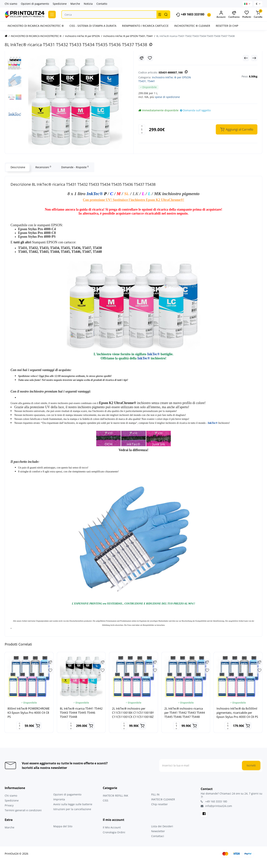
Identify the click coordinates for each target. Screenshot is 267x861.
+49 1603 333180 (190, 14)
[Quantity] (141, 129)
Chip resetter (159, 804)
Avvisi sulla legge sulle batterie (72, 804)
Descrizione (17, 167)
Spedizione (60, 3)
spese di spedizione (167, 97)
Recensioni (43, 167)
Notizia (88, 3)
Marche (75, 3)
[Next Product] (254, 58)
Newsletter (158, 831)
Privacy (9, 805)
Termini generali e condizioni (23, 810)
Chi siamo (11, 3)
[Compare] (141, 58)
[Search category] (160, 14)
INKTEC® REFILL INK (115, 795)
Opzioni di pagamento (35, 3)
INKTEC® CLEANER (163, 799)
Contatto (101, 3)
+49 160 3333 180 (214, 801)
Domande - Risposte (74, 167)
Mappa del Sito (62, 826)
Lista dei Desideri (162, 826)
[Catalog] (52, 14)
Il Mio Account (112, 827)
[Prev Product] (246, 58)
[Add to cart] (38, 726)
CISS (105, 800)
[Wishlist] (150, 58)
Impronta (59, 799)
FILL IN (155, 794)
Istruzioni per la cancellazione (72, 809)
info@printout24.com (216, 806)
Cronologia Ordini (114, 832)
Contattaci (157, 836)
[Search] (166, 14)
